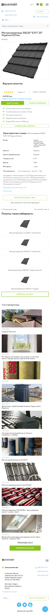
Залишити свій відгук (39, 92)
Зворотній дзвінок (42, 17)
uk (32, 5)
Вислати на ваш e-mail (25, 198)
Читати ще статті (25, 542)
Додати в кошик (12, 103)
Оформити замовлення (37, 103)
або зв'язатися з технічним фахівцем (25, 203)
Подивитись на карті (10, 592)
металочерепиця (24, 171)
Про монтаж (7, 191)
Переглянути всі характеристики (14, 188)
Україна (35, 171)
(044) (42, 575)
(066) (11, 15)
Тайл (40, 171)
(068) (10, 11)
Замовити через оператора (25, 126)
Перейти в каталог (24, 294)
